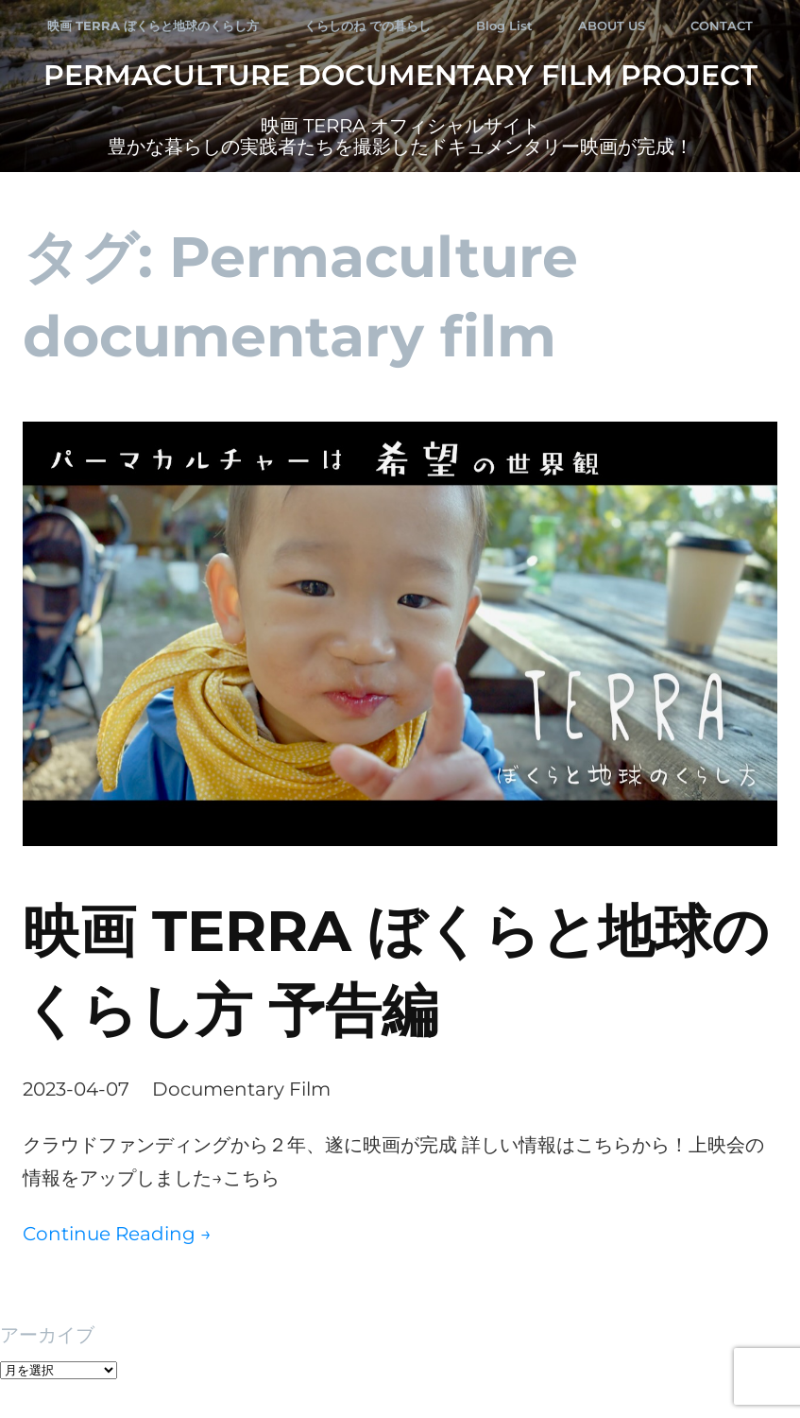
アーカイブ (47, 1334)
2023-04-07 (76, 1089)
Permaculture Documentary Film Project (400, 75)
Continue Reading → (117, 1233)
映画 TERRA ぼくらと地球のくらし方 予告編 (396, 970)
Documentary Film (241, 1089)
